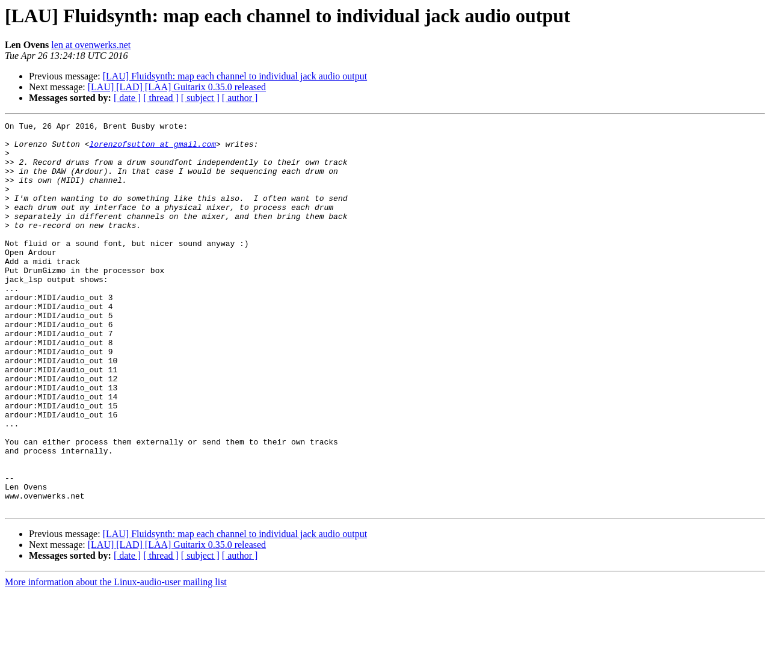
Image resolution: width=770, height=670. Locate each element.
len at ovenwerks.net (91, 45)
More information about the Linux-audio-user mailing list (116, 659)
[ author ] (240, 98)
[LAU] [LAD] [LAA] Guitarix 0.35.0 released (177, 87)
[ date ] (127, 98)
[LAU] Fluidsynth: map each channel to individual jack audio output (235, 76)
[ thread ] (161, 98)
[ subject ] (200, 98)
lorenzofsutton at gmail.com (152, 149)
